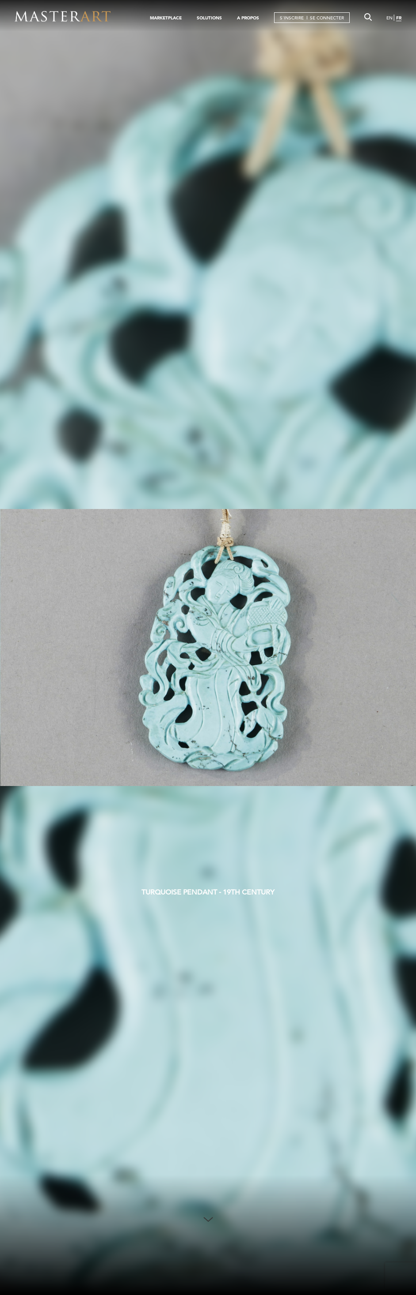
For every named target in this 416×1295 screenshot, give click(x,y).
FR (398, 18)
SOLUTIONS (209, 18)
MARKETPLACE (166, 18)
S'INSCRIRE (292, 18)
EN (389, 18)
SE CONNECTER (327, 18)
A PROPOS (248, 18)
